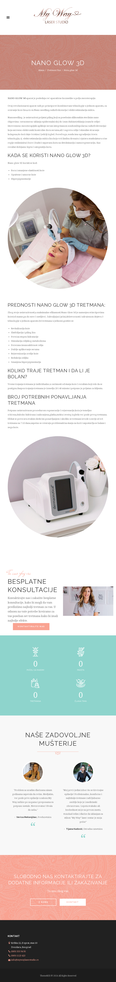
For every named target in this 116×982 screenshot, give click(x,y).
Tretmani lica (54, 70)
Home (41, 70)
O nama (43, 902)
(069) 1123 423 (18, 955)
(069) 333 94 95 (18, 951)
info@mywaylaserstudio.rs (25, 960)
